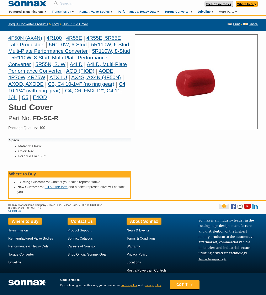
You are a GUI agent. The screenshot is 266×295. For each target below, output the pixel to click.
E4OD (40, 97)
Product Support (80, 230)
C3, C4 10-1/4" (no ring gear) (81, 84)
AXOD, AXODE (26, 84)
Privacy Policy (137, 254)
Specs (14, 140)
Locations (134, 262)
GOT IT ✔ (185, 285)
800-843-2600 (16, 208)
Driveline (204, 11)
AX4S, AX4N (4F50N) (96, 77)
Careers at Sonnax (81, 246)
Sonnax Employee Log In (212, 259)
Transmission (61, 11)
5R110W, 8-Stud (111, 51)
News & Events (138, 230)
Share (250, 24)
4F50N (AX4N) (25, 38)
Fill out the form (56, 187)
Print (234, 24)
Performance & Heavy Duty (137, 11)
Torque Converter (177, 11)
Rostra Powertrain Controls (146, 270)
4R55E (74, 38)
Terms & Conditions (141, 238)
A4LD (76, 64)
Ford (55, 24)
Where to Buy (246, 4)
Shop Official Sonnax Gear (87, 254)
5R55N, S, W (50, 64)
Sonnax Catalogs (80, 238)
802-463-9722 (34, 208)
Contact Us (14, 210)
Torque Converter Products (28, 24)
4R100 (54, 38)
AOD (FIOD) (80, 71)
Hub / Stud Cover (75, 24)
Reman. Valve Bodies (94, 11)
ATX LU (58, 77)
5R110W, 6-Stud (68, 44)
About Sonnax (144, 221)
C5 (25, 97)
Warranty (133, 246)
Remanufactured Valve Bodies (30, 238)
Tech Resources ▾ (218, 4)
